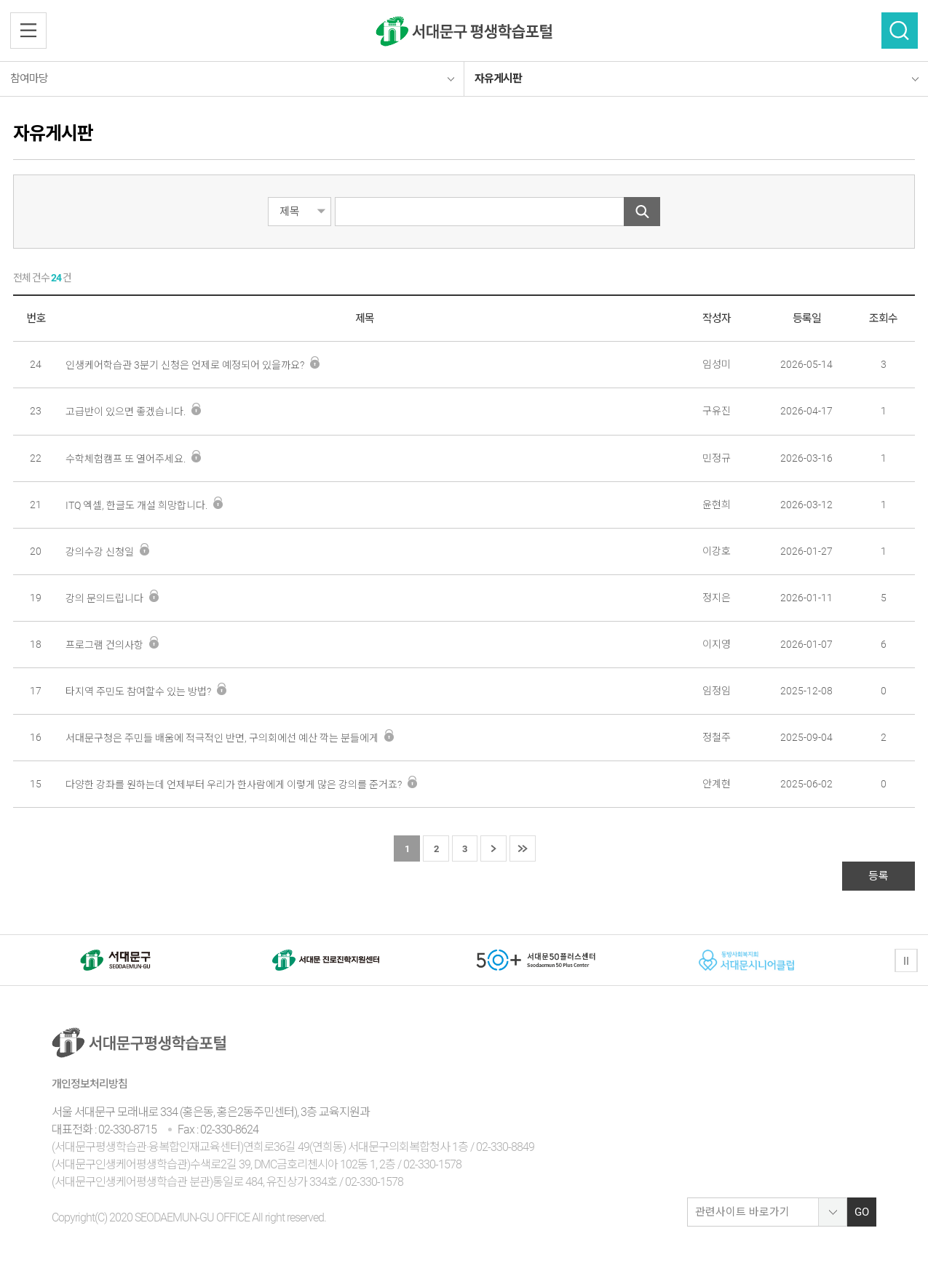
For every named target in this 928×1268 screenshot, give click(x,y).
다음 (493, 849)
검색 (899, 30)
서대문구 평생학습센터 (464, 31)
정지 (906, 960)
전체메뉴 (28, 30)
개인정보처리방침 (89, 1084)
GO (861, 1212)
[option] (115, 960)
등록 (878, 876)
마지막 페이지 (522, 849)
